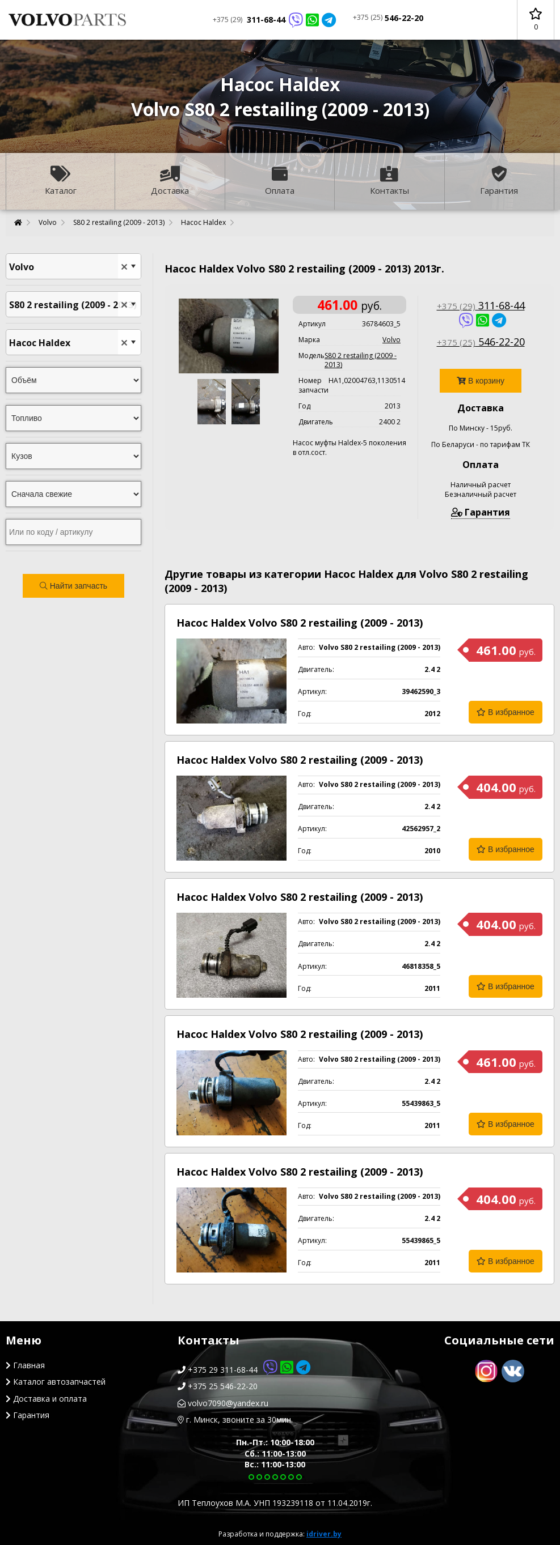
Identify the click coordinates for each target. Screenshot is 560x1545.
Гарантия (499, 181)
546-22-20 (388, 17)
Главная (25, 1365)
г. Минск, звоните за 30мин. (235, 1419)
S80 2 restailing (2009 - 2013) (119, 222)
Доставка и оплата (46, 1398)
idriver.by (324, 1534)
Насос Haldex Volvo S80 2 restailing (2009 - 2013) (299, 622)
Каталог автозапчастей (56, 1381)
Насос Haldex (203, 222)
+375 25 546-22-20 (218, 1386)
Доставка (170, 181)
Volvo (48, 222)
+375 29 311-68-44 (244, 1369)
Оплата (279, 181)
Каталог (61, 181)
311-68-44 (274, 19)
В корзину (480, 380)
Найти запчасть (73, 585)
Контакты (389, 181)
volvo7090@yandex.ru (223, 1403)
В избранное (505, 712)
